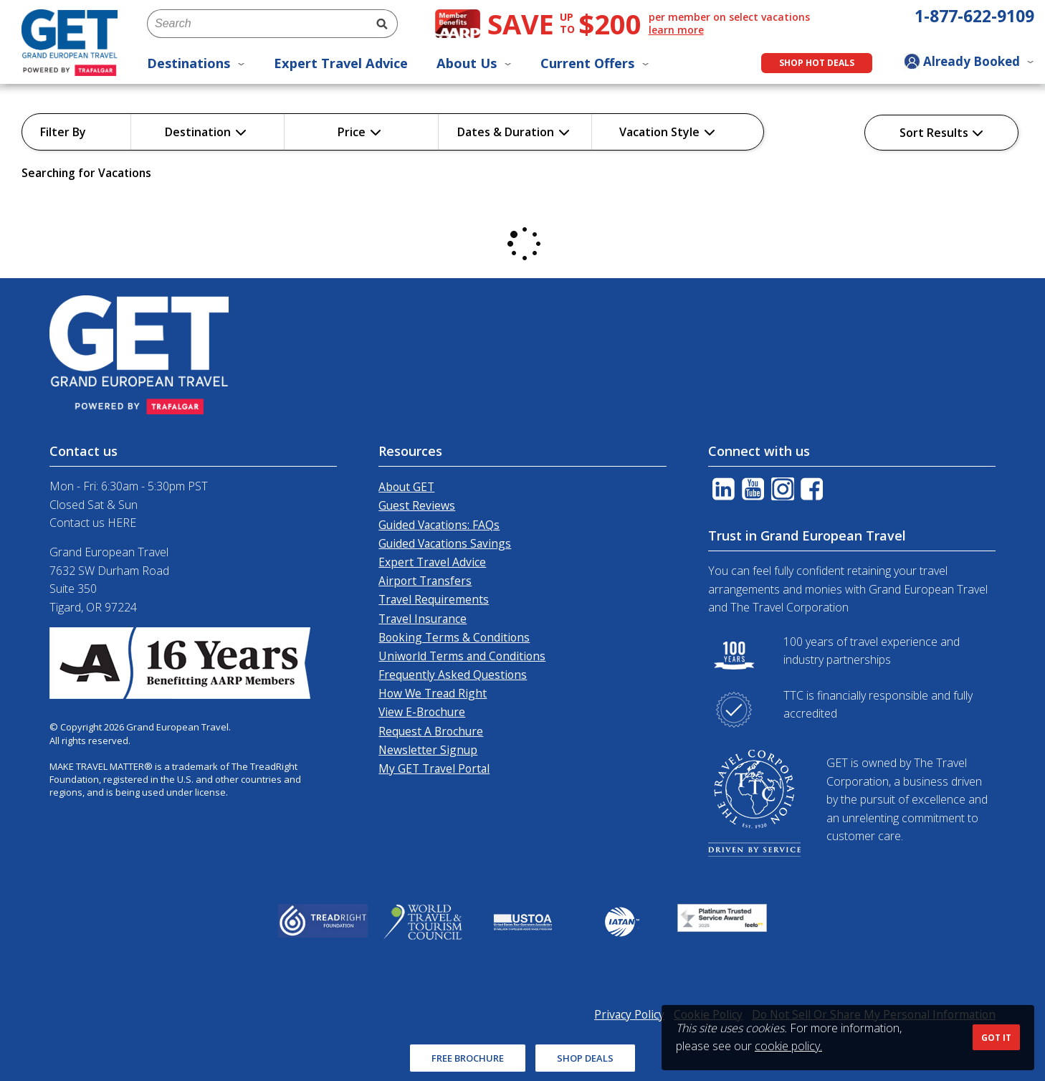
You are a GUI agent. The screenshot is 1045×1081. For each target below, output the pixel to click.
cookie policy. (788, 1046)
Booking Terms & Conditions (454, 637)
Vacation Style (667, 132)
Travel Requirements (433, 599)
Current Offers (594, 63)
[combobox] (256, 23)
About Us (474, 63)
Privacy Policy (629, 1014)
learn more (676, 30)
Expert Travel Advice (341, 63)
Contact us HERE (92, 522)
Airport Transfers (425, 581)
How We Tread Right (432, 693)
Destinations (196, 63)
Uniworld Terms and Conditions (461, 656)
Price (359, 132)
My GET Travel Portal (434, 768)
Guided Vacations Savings (444, 543)
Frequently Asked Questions (452, 674)
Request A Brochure (430, 731)
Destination (206, 132)
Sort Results (942, 133)
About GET (406, 487)
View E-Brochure (421, 712)
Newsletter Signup (427, 750)
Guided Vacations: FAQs (439, 525)
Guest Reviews (416, 505)
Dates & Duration (513, 132)
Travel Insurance (422, 619)
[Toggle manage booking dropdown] (969, 63)
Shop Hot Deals (816, 63)
